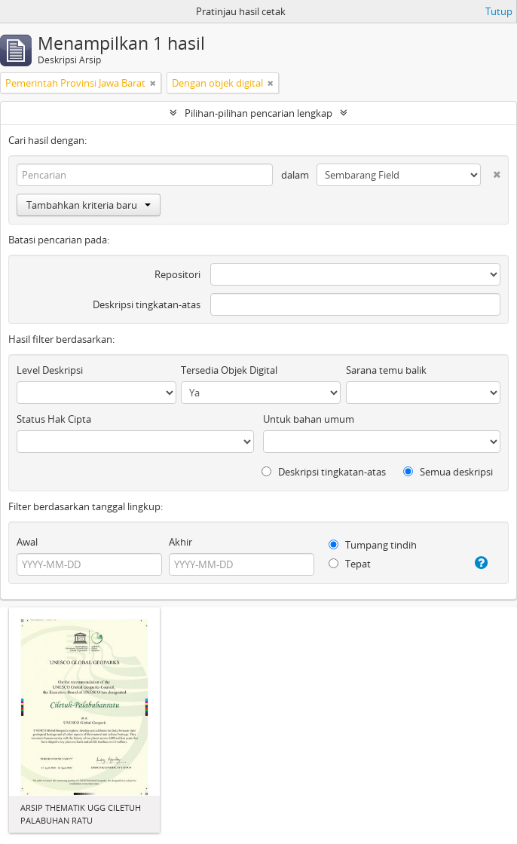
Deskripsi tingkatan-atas (146, 304)
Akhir (180, 542)
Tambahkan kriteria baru (88, 205)
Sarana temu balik (386, 370)
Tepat (350, 563)
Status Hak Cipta (54, 419)
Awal (27, 542)
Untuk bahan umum (308, 419)
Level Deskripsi (50, 370)
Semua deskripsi (448, 472)
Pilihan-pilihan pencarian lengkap (258, 113)
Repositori (177, 274)
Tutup (498, 11)
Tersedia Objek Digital (229, 370)
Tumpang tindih (373, 545)
